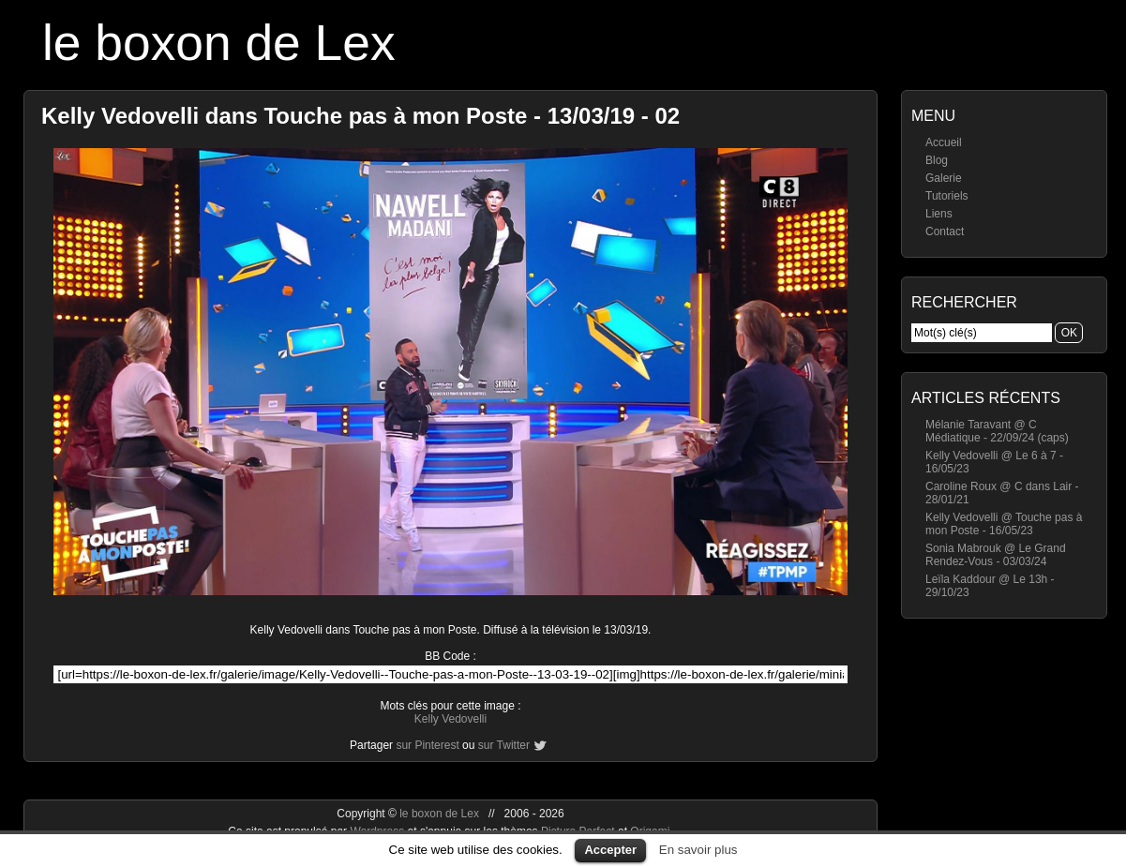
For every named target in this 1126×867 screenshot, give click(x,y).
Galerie (943, 178)
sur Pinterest (427, 745)
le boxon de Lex (219, 42)
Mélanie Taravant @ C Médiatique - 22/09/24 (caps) (997, 431)
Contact (944, 231)
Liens (939, 213)
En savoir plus (698, 850)
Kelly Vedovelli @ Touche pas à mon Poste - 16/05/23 (1003, 524)
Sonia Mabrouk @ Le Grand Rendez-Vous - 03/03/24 (995, 555)
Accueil (943, 142)
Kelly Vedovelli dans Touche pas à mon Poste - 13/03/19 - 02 (360, 115)
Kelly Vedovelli (450, 718)
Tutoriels (946, 195)
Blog (936, 160)
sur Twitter (504, 745)
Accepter (610, 850)
